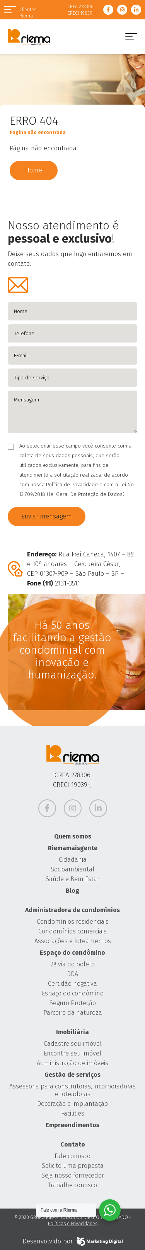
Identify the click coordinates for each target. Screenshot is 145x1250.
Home (33, 170)
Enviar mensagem (46, 516)
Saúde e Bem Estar (72, 879)
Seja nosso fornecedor (72, 1175)
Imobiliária (72, 1032)
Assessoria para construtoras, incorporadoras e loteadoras (72, 1090)
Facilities (72, 1113)
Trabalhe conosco (72, 1185)
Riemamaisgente (72, 848)
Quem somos (72, 836)
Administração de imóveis (72, 1063)
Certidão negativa (72, 983)
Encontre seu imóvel (72, 1053)
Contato (72, 1144)
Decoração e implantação (72, 1103)
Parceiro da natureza (72, 1012)
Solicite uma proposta (73, 1165)
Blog (72, 890)
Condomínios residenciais (73, 921)
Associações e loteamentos (72, 941)
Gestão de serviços (72, 1074)
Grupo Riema (29, 36)
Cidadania (73, 859)
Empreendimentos (72, 1125)
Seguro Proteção (72, 1003)
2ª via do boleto (72, 964)
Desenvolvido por (72, 1241)
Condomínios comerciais (72, 931)
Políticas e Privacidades (72, 1223)
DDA (72, 974)
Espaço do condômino (72, 952)
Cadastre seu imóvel (73, 1043)
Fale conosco (72, 1156)
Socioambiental (72, 869)
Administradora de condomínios (72, 910)
